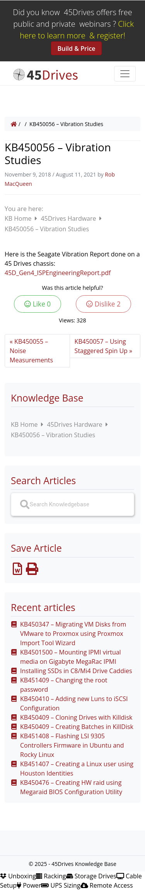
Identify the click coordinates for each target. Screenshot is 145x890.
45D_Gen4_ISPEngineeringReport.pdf (58, 272)
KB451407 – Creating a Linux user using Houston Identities (76, 768)
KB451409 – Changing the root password (63, 685)
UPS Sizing (60, 885)
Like (37, 304)
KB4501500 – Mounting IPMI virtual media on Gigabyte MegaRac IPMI (70, 657)
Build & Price (76, 48)
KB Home (19, 218)
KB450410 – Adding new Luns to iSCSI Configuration (74, 703)
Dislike (103, 304)
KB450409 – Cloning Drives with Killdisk (76, 717)
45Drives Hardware (69, 218)
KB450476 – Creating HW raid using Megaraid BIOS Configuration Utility (71, 787)
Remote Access (106, 885)
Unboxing (18, 876)
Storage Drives (91, 876)
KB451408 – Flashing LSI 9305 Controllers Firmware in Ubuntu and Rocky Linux (72, 745)
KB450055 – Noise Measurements (31, 350)
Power (29, 885)
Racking (51, 876)
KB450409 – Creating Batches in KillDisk (76, 726)
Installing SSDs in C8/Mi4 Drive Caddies (76, 671)
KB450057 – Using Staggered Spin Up (101, 346)
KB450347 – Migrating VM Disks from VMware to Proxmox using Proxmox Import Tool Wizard (73, 633)
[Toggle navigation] (125, 73)
